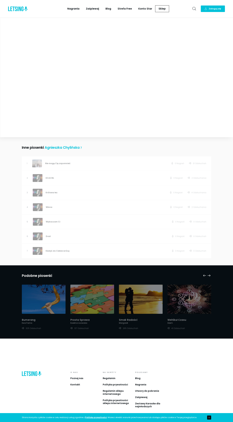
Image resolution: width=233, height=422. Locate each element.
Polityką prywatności (96, 417)
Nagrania (73, 8)
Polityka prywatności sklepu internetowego (116, 392)
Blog (108, 8)
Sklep (162, 8)
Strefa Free (125, 8)
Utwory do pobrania (147, 381)
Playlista (222, 22)
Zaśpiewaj (92, 8)
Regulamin (109, 369)
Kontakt (75, 375)
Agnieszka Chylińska (133, 43)
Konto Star (145, 8)
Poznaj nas (76, 369)
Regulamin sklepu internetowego (113, 383)
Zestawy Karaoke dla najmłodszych (147, 396)
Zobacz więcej (59, 106)
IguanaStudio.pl (132, 412)
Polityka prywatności (115, 375)
